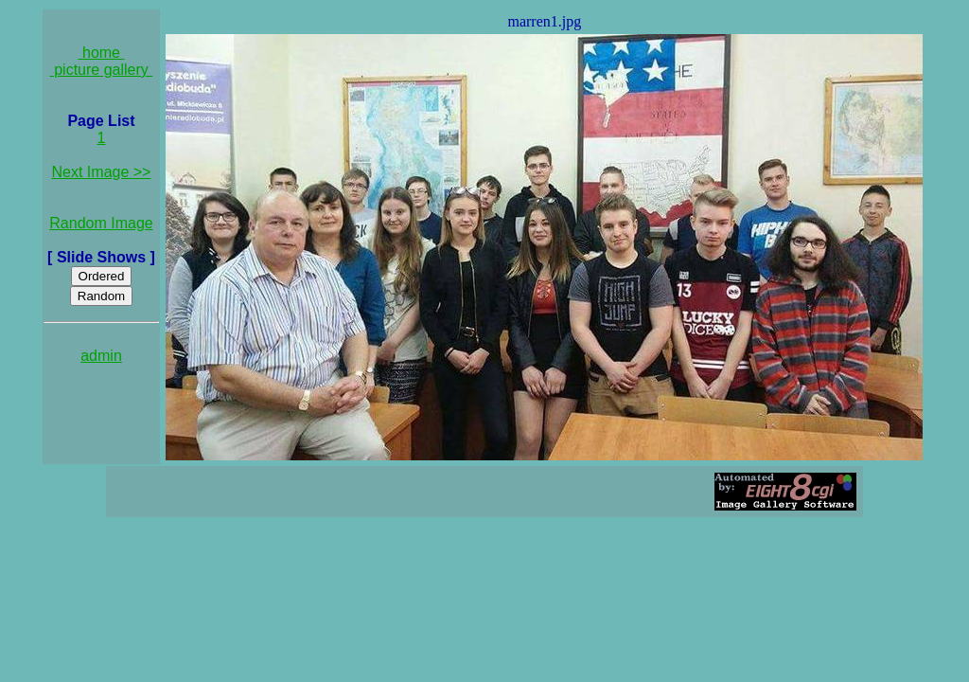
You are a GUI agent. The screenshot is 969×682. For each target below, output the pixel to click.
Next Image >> (101, 172)
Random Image (100, 223)
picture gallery (101, 70)
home (102, 53)
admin (101, 356)
